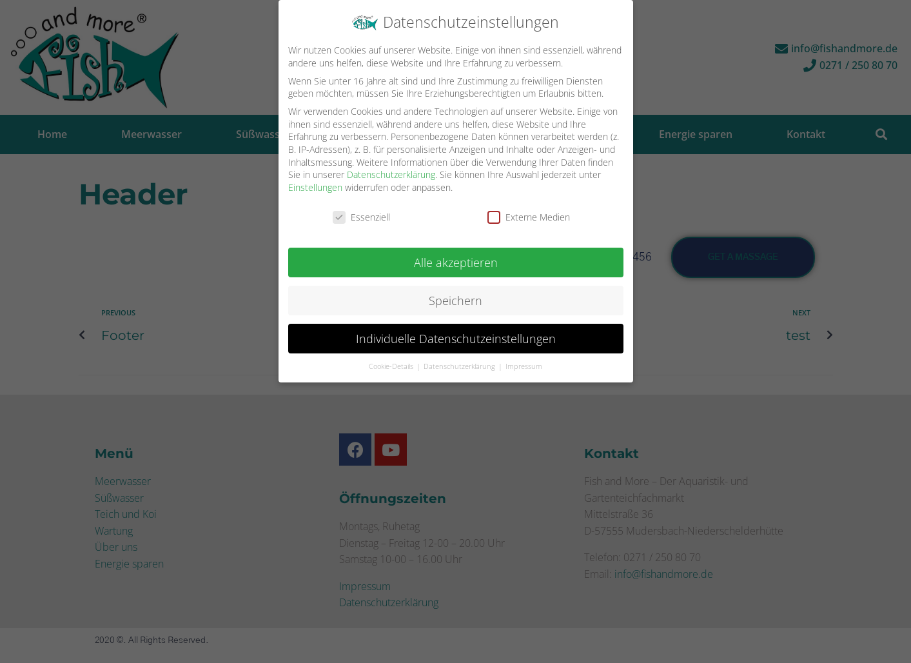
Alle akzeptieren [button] (456, 262)
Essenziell (361, 217)
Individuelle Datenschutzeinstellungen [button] (456, 338)
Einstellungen (315, 187)
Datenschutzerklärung (391, 174)
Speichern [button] (455, 300)
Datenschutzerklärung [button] (460, 366)
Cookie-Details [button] (392, 366)
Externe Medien (528, 217)
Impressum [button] (523, 366)
